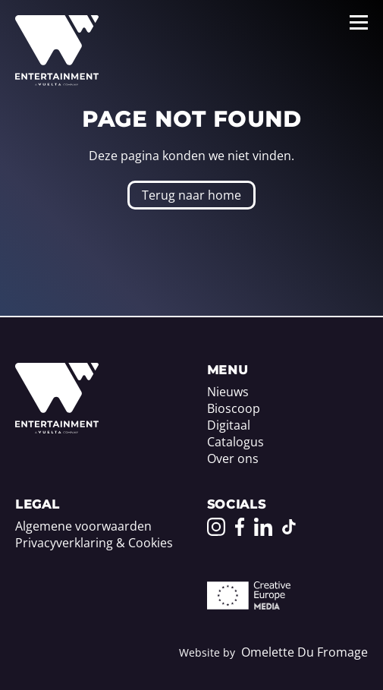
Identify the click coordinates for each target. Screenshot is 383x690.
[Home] (57, 429)
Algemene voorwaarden (83, 526)
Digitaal (228, 425)
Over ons (233, 458)
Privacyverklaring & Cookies (94, 542)
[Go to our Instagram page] (216, 527)
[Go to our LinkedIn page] (263, 527)
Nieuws (228, 391)
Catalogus (235, 441)
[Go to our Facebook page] (239, 527)
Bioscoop (233, 408)
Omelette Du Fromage (304, 652)
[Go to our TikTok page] (289, 527)
